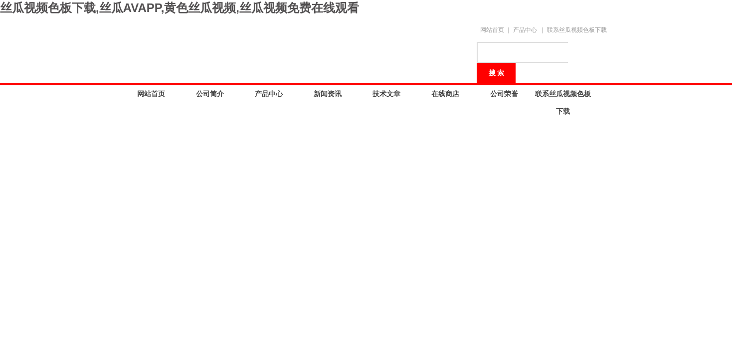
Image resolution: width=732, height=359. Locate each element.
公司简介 (210, 94)
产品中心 (525, 29)
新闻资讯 (328, 94)
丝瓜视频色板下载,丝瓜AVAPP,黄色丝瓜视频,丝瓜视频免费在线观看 (179, 7)
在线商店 (445, 94)
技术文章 (386, 94)
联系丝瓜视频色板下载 (577, 29)
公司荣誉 (504, 94)
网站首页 (492, 29)
